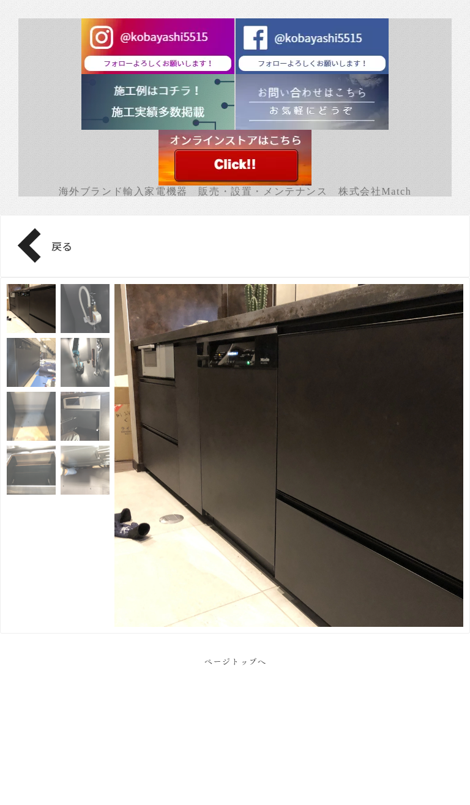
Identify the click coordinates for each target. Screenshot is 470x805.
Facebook (235, 762)
